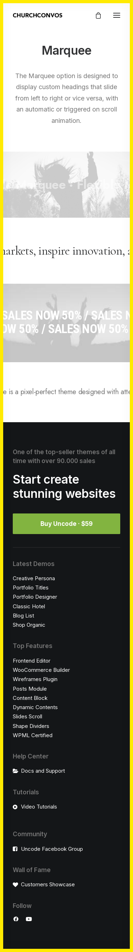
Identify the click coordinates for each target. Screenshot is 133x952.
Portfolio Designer (35, 596)
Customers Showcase (48, 884)
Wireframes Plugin (35, 679)
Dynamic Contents (35, 707)
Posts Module (30, 688)
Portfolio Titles (31, 587)
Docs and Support (43, 770)
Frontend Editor (31, 660)
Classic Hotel (29, 606)
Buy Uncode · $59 (66, 523)
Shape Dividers (31, 726)
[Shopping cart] (95, 15)
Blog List (23, 615)
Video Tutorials (39, 806)
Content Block (30, 698)
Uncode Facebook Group (52, 848)
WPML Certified (32, 735)
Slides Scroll (27, 716)
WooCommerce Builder (41, 670)
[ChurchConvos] (37, 15)
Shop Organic (29, 624)
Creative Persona (34, 578)
